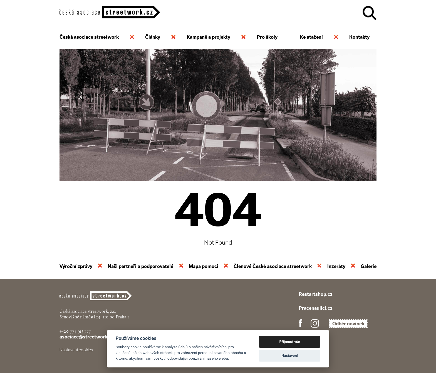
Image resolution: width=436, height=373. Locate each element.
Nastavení (289, 356)
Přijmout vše (289, 342)
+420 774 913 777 (75, 331)
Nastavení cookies (76, 350)
